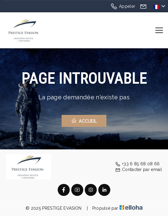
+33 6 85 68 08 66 (137, 163)
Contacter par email (138, 169)
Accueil (84, 121)
